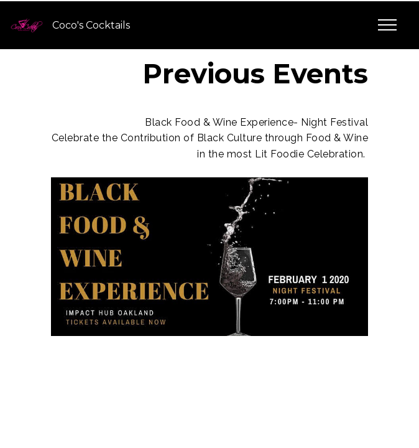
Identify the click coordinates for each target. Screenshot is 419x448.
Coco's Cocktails (91, 25)
